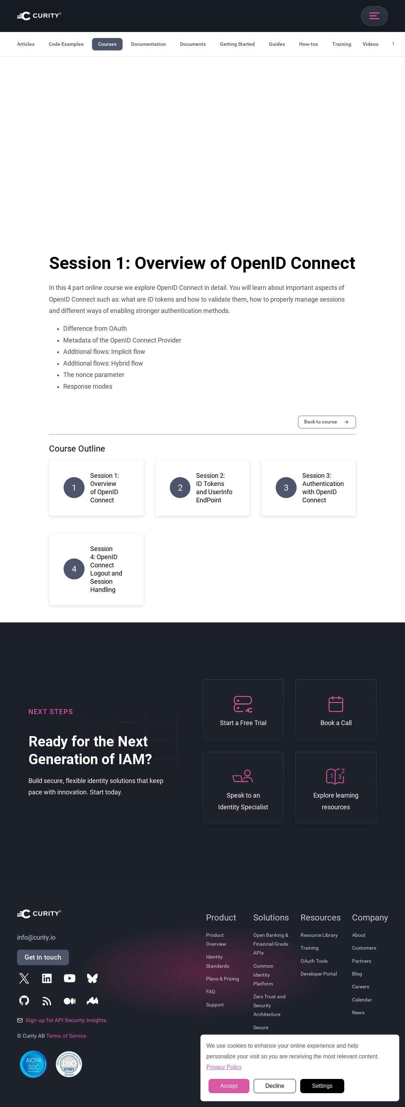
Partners (361, 961)
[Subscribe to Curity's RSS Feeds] (48, 1002)
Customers (364, 948)
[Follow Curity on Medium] (71, 1002)
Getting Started (237, 44)
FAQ (210, 991)
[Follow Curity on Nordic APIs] (93, 1002)
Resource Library (319, 935)
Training (341, 44)
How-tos (308, 44)
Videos (370, 44)
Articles (25, 44)
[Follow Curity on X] (25, 979)
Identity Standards (217, 961)
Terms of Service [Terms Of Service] (66, 1036)
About (359, 935)
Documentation (148, 44)
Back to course (327, 422)
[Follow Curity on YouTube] (71, 979)
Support (215, 1005)
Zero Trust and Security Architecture (269, 1005)
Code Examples (66, 44)
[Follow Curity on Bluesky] (93, 979)
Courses (107, 44)
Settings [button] (322, 1086)
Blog (357, 974)
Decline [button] (274, 1086)
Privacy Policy (224, 1067)
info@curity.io (36, 937)
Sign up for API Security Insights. (62, 1020)
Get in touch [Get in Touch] (43, 957)
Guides (277, 44)
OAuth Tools (314, 961)
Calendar (362, 1000)
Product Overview (216, 939)
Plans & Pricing (222, 979)
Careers (360, 986)
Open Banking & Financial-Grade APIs (270, 944)
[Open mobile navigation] (374, 16)
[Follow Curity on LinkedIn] (48, 979)
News (358, 1012)
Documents (193, 44)
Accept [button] (229, 1086)
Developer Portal (319, 974)
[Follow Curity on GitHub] (25, 1002)
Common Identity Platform (263, 975)
